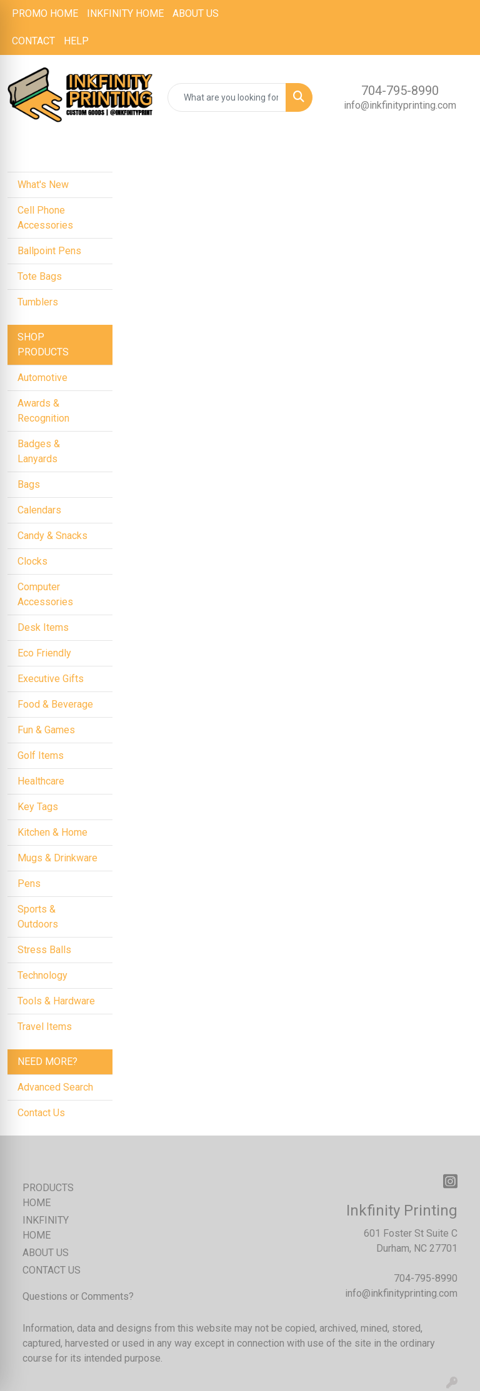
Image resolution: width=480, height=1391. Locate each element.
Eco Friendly (44, 653)
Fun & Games (46, 730)
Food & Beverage (55, 704)
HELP (76, 41)
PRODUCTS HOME (48, 1195)
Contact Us (41, 1113)
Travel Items (45, 1026)
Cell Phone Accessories (45, 217)
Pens (29, 883)
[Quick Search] (227, 97)
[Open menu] (455, 141)
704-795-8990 (400, 90)
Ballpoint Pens (49, 251)
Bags (29, 484)
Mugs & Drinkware (58, 858)
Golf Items (41, 755)
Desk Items (43, 627)
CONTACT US (51, 1270)
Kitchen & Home (53, 832)
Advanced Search (55, 1087)
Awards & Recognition (43, 410)
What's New (43, 185)
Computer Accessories (45, 594)
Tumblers (38, 302)
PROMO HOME (45, 13)
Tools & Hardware (56, 1001)
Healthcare (41, 781)
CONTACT (33, 41)
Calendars (39, 510)
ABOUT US (195, 13)
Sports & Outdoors (38, 916)
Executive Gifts (51, 679)
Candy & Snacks (53, 536)
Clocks (33, 561)
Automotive (43, 378)
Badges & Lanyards (39, 451)
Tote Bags (40, 276)
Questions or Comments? (78, 1296)
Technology (43, 975)
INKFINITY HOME (125, 13)
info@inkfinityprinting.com (400, 105)
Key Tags (38, 807)
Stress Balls (44, 950)
